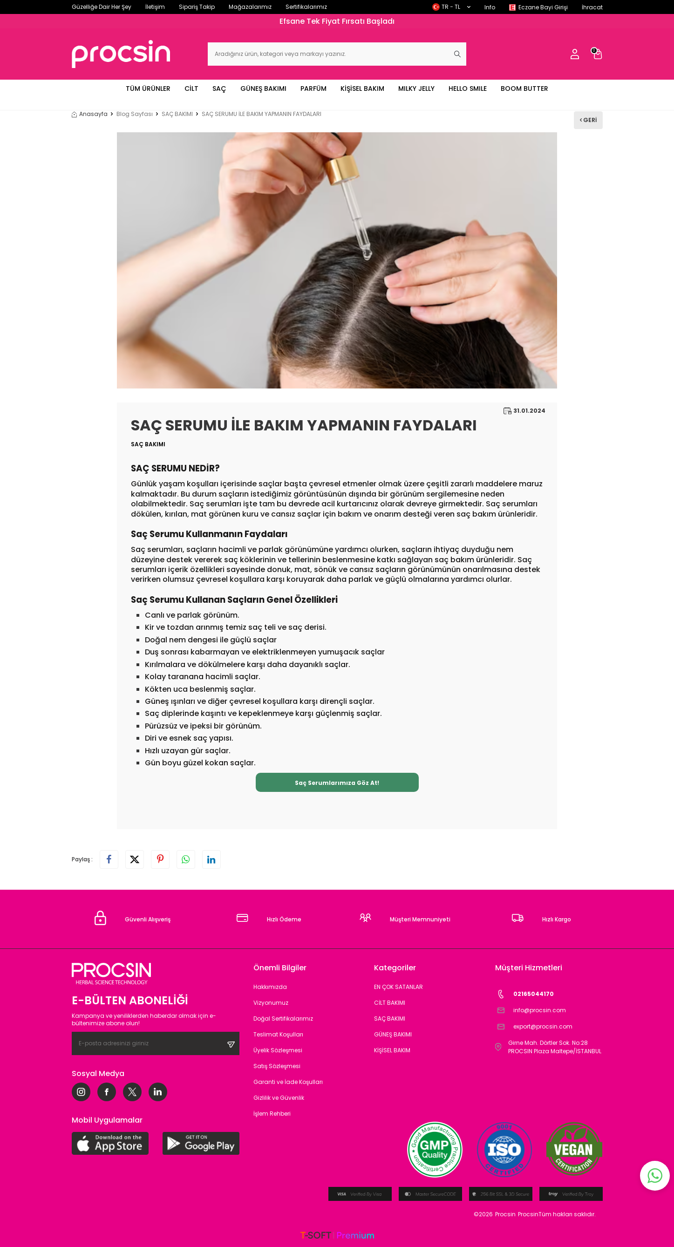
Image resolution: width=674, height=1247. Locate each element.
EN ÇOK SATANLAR (398, 987)
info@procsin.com (530, 1010)
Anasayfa (90, 114)
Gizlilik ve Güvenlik (278, 1098)
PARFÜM (313, 88)
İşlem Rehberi (272, 1114)
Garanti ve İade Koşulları (288, 1082)
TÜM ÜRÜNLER (148, 88)
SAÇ (219, 88)
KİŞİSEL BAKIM (362, 88)
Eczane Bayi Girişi (543, 7)
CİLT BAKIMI (389, 1003)
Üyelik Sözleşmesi (277, 1050)
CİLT (191, 88)
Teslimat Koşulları (278, 1034)
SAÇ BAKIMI (177, 114)
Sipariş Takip (197, 7)
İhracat (592, 7)
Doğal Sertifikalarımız (283, 1018)
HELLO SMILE (468, 88)
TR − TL (451, 7)
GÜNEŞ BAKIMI (263, 88)
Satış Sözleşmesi (276, 1066)
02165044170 (524, 994)
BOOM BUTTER (524, 88)
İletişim (155, 7)
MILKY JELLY (416, 88)
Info (489, 7)
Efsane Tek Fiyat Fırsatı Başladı (337, 21)
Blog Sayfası (134, 114)
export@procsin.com (533, 1026)
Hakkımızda (270, 987)
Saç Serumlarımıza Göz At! (337, 783)
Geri (588, 120)
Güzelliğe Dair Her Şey (101, 7)
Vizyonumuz (270, 1003)
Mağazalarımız (250, 7)
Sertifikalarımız (306, 7)
